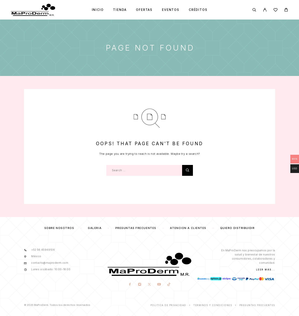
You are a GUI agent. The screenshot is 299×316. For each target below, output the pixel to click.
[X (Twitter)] (149, 285)
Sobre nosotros (59, 228)
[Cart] (286, 10)
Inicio (98, 10)
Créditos (198, 10)
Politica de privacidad (168, 305)
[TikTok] (169, 285)
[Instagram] (140, 285)
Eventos (170, 10)
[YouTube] (159, 285)
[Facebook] (130, 285)
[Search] (254, 10)
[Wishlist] (275, 10)
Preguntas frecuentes (135, 228)
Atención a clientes (188, 228)
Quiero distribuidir (237, 228)
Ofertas (144, 10)
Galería (95, 228)
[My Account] (265, 10)
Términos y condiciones (212, 305)
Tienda (119, 10)
